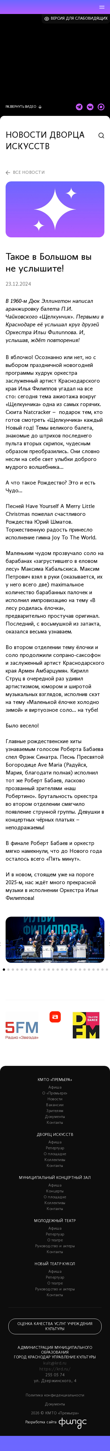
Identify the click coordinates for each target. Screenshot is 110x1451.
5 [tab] (22, 969)
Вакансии (55, 1105)
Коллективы (55, 1160)
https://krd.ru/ (55, 1369)
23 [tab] (102, 969)
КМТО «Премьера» (55, 1080)
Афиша (55, 1087)
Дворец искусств (55, 1135)
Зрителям (54, 1111)
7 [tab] (31, 969)
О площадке (55, 1154)
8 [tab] (35, 969)
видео (21, 107)
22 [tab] (98, 969)
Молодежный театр (55, 1221)
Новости (55, 1099)
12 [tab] (53, 969)
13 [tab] (58, 969)
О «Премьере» (54, 1093)
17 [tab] (75, 969)
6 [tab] (26, 969)
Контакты (55, 1123)
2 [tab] (8, 969)
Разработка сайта (41, 1422)
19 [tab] (84, 969)
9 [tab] (40, 969)
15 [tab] (66, 969)
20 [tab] (89, 969)
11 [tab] (49, 969)
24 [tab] (107, 969)
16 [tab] (71, 969)
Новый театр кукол (55, 1264)
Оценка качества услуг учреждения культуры (54, 1326)
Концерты (55, 1191)
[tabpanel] (55, 940)
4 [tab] (17, 969)
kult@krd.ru (54, 1363)
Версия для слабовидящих (79, 19)
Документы (55, 1117)
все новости (29, 172)
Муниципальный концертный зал (55, 1178)
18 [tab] (80, 969)
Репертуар (55, 1148)
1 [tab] (4, 969)
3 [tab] (13, 969)
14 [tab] (62, 969)
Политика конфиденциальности (55, 1395)
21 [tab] (93, 969)
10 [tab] (44, 969)
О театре (55, 1240)
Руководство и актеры (55, 1246)
